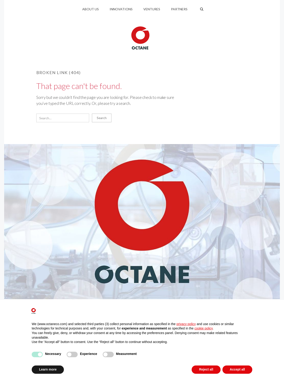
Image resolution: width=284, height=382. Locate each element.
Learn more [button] (48, 369)
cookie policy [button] (203, 328)
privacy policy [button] (186, 324)
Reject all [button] (206, 369)
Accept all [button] (237, 369)
